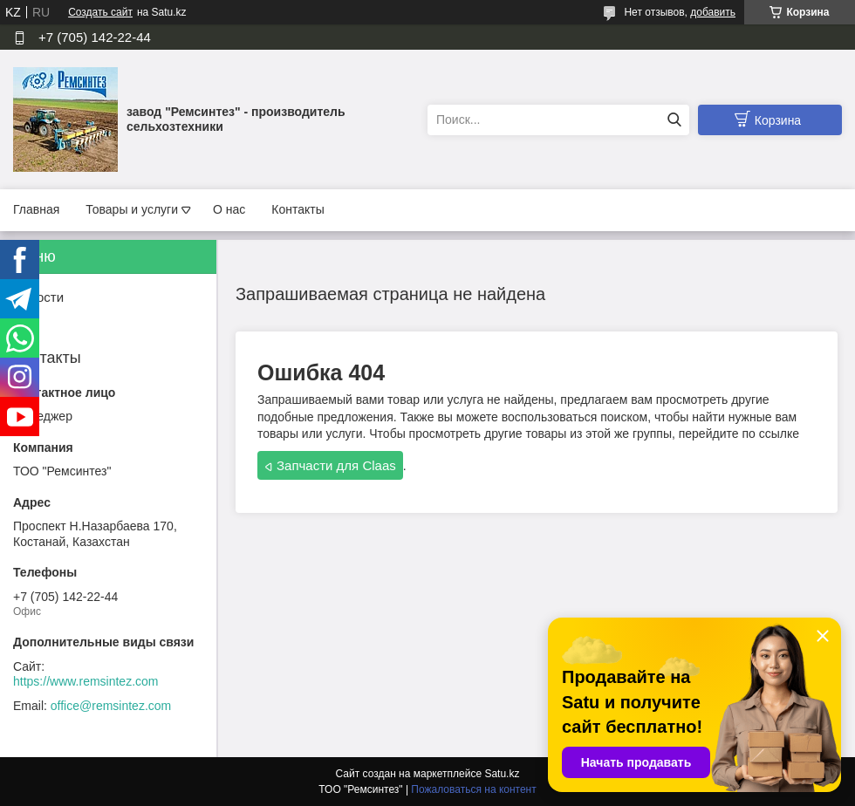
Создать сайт (100, 12)
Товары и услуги (132, 209)
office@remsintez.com (111, 706)
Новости (38, 297)
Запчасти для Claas (336, 465)
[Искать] (674, 120)
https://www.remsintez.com (86, 681)
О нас (229, 209)
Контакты (297, 209)
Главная (36, 209)
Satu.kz (501, 774)
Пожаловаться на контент (473, 789)
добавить (712, 12)
